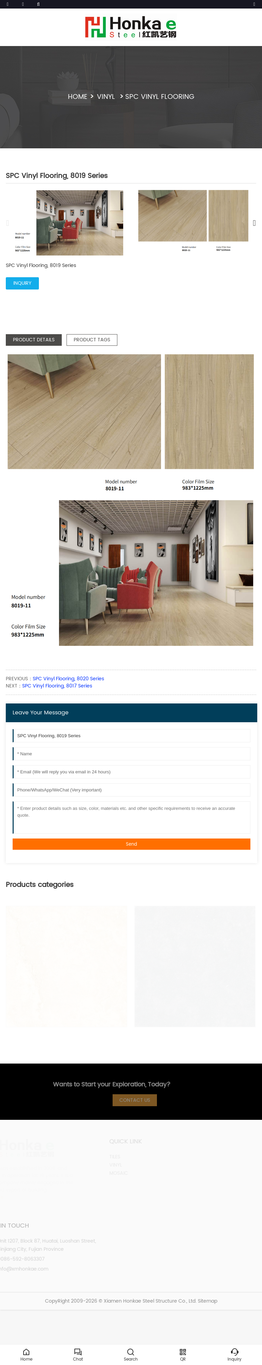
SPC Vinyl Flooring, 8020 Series (68, 679)
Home (77, 97)
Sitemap (207, 1301)
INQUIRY (22, 283)
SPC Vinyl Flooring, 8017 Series (57, 686)
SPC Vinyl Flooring (159, 97)
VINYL (107, 97)
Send (131, 844)
